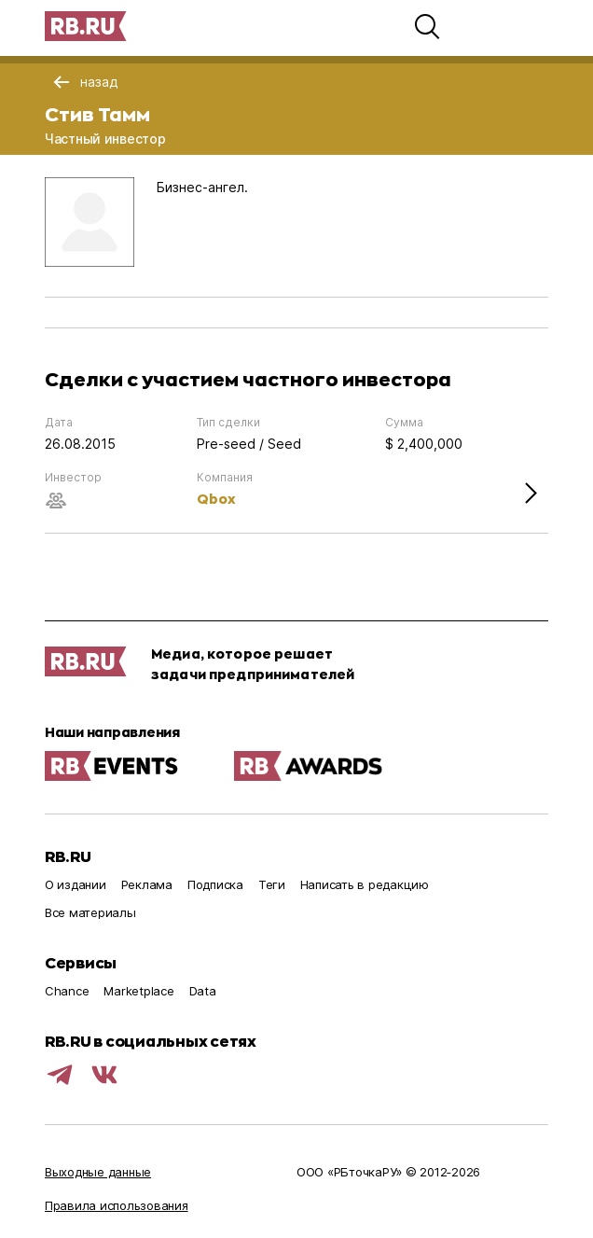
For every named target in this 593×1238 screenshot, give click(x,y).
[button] (427, 26)
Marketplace (138, 990)
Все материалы (90, 912)
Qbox (216, 499)
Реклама (146, 884)
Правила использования (116, 1205)
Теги (271, 884)
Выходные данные (98, 1171)
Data (202, 990)
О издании (75, 884)
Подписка (215, 884)
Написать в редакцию (364, 884)
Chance (67, 990)
